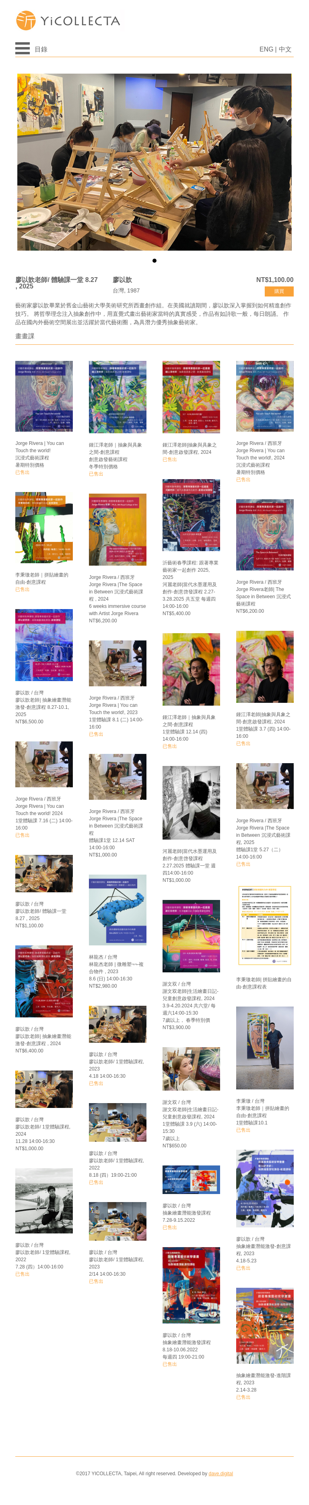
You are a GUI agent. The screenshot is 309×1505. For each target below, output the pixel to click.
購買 (279, 291)
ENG (267, 49)
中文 (285, 49)
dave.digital (220, 1473)
